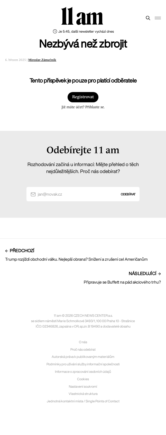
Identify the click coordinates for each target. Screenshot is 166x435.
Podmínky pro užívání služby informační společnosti (83, 364)
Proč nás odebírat (83, 349)
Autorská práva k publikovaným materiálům (83, 356)
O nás (83, 342)
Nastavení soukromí (83, 386)
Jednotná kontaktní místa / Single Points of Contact (83, 401)
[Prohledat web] (148, 18)
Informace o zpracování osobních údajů (83, 371)
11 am (82, 17)
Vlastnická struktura (83, 393)
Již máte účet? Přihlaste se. (83, 107)
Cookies (83, 379)
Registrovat (83, 97)
